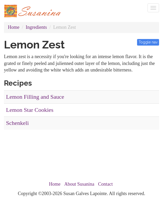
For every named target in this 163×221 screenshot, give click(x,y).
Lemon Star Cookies (29, 110)
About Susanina (79, 184)
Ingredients (36, 27)
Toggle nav (148, 42)
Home (13, 27)
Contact (105, 184)
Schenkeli (17, 123)
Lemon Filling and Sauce (35, 96)
